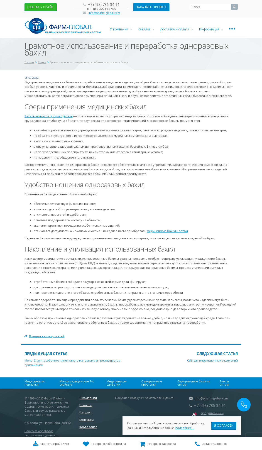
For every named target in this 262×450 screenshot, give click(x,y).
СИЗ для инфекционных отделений (212, 360)
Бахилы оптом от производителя (48, 116)
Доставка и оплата (176, 29)
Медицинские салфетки (117, 382)
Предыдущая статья (45, 353)
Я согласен (223, 425)
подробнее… (184, 427)
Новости (85, 405)
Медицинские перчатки (34, 382)
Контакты (86, 420)
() (104, 444)
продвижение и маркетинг (212, 415)
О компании (121, 29)
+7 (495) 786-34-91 (104, 4)
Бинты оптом (224, 382)
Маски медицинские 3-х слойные (77, 382)
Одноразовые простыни (151, 382)
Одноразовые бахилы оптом (193, 382)
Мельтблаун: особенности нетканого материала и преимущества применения (72, 362)
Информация (211, 29)
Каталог (146, 29)
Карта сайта (88, 427)
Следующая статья (217, 353)
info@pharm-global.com (104, 13)
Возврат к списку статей (44, 336)
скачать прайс (40, 7)
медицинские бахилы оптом (167, 231)
